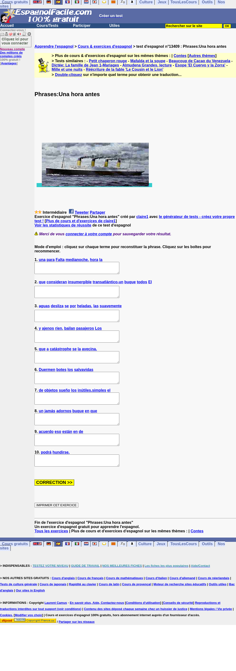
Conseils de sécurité (178, 624)
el (108, 403)
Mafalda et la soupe (147, 61)
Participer (82, 26)
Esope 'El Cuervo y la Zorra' (200, 65)
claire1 (142, 217)
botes (61, 380)
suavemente (111, 310)
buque (130, 284)
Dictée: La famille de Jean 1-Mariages (85, 65)
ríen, (59, 335)
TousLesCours (183, 565)
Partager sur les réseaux (77, 643)
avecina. (89, 357)
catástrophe (60, 357)
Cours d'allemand (182, 599)
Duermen (47, 380)
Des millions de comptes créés (12, 52)
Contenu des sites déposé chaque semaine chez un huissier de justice (135, 630)
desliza (57, 310)
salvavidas (83, 380)
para (51, 260)
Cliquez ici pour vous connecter (15, 41)
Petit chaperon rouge (108, 61)
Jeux (161, 565)
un (41, 426)
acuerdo (46, 449)
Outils (207, 565)
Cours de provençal (136, 605)
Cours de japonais (53, 605)
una (42, 260)
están (67, 449)
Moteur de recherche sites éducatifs (180, 605)
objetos (51, 403)
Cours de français (90, 599)
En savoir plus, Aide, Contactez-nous (97, 624)
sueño (64, 403)
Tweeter (82, 212)
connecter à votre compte (89, 234)
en (87, 426)
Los (98, 335)
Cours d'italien (156, 599)
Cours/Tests (47, 26)
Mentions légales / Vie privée (211, 630)
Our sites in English (30, 612)
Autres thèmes (202, 56)
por (73, 310)
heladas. (84, 310)
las (96, 310)
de (41, 403)
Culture (145, 565)
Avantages (8, 63)
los (70, 380)
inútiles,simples (92, 403)
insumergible (80, 284)
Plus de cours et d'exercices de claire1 (81, 221)
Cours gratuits (15, 565)
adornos (63, 426)
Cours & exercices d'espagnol (105, 46)
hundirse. (61, 471)
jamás (49, 426)
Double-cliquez (68, 75)
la (100, 260)
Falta (60, 260)
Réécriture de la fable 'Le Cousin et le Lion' (124, 69)
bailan (69, 335)
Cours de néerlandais (213, 599)
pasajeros (85, 335)
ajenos (48, 335)
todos (142, 284)
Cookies (6, 636)
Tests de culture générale (18, 605)
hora (94, 260)
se (67, 310)
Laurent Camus (55, 624)
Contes (180, 56)
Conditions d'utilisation (143, 624)
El (150, 284)
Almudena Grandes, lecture (147, 65)
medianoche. (77, 260)
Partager (97, 212)
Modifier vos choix (28, 636)
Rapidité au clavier (82, 605)
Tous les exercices (51, 552)
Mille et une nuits (67, 69)
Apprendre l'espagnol (53, 46)
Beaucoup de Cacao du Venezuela (199, 61)
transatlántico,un (108, 284)
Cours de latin (109, 605)
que (42, 284)
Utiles (114, 26)
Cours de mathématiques (124, 599)
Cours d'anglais (63, 599)
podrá (46, 471)
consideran (57, 284)
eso (58, 449)
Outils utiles (217, 605)
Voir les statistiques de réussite (62, 225)
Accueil (7, 26)
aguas (44, 310)
